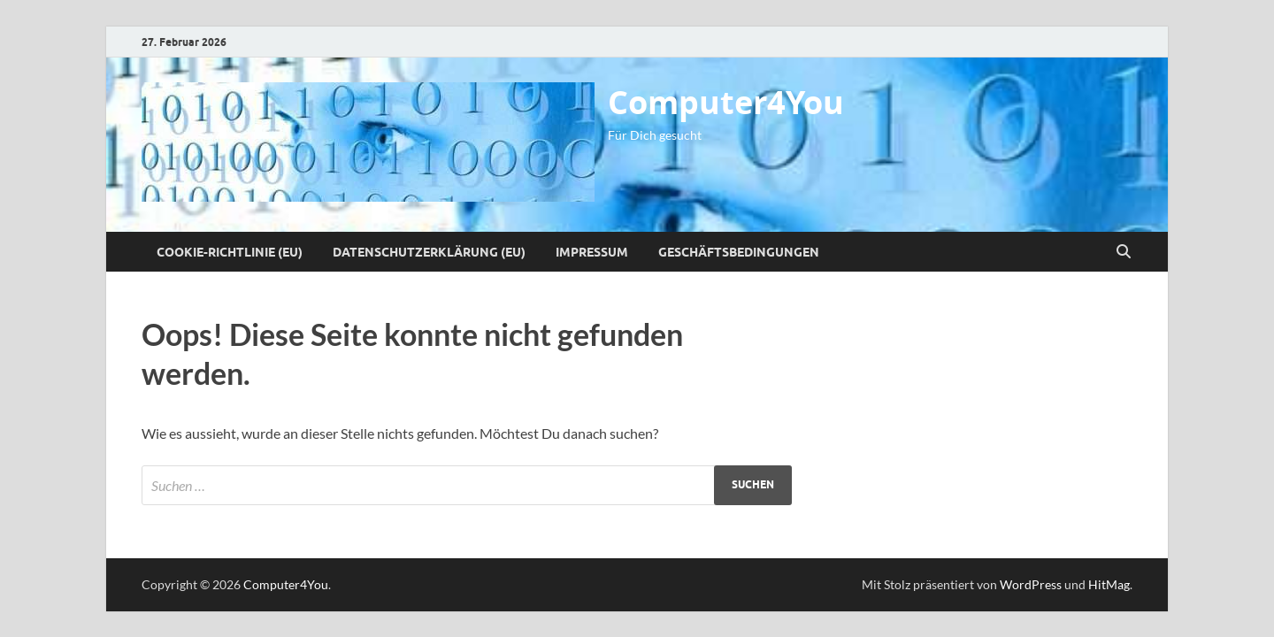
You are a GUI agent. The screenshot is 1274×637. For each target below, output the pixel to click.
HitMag (1109, 584)
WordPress (1031, 584)
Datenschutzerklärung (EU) (429, 252)
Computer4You (726, 102)
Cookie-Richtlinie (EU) (230, 252)
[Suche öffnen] (1123, 252)
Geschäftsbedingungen (738, 252)
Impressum (592, 252)
